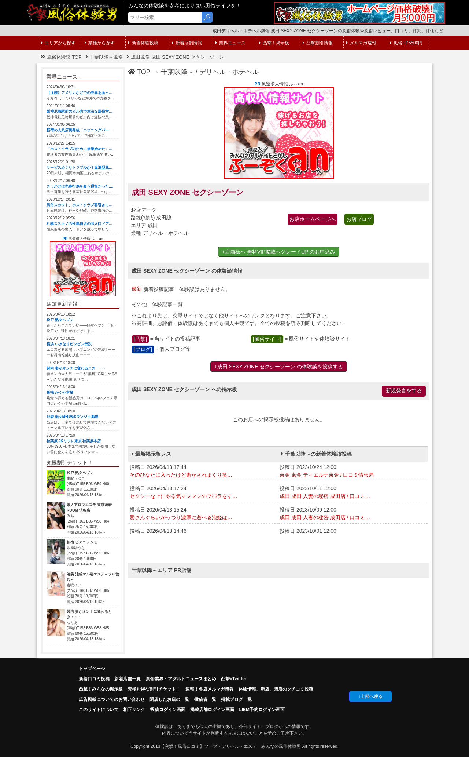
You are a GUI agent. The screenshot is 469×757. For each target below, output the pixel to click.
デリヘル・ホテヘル (229, 72)
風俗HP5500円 (406, 43)
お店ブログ (359, 219)
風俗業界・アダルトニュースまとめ (181, 678)
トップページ (92, 668)
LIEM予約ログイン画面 (262, 709)
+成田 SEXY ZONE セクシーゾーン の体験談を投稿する (278, 367)
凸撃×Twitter (233, 678)
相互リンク (134, 709)
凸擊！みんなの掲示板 (101, 689)
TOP (139, 72)
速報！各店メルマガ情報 (209, 689)
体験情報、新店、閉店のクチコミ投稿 (276, 689)
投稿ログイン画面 (167, 709)
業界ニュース (230, 43)
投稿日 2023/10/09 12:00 (353, 514)
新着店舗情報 (187, 43)
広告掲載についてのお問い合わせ (112, 699)
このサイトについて (98, 709)
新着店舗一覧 (127, 678)
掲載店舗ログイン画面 (212, 709)
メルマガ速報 (361, 43)
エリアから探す (58, 43)
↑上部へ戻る (370, 696)
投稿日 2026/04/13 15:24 (203, 514)
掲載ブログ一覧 (236, 699)
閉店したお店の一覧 (169, 699)
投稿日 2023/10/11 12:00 (353, 492)
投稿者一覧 (205, 699)
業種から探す (100, 43)
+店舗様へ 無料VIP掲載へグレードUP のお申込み (279, 252)
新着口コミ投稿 (94, 678)
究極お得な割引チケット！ (154, 689)
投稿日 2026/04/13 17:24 (203, 492)
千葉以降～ (177, 72)
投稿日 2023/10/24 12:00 (353, 471)
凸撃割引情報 (318, 43)
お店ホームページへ (312, 219)
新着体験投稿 (143, 43)
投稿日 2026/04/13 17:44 (203, 471)
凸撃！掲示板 (274, 43)
